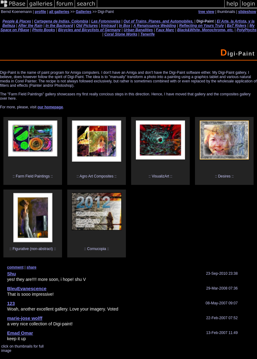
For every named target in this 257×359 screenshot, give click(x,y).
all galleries (59, 12)
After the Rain (30, 25)
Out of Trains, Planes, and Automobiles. (158, 21)
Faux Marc (165, 30)
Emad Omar (20, 333)
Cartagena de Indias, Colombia (61, 21)
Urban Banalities (138, 30)
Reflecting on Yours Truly (201, 25)
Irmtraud (108, 25)
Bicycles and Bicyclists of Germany (89, 30)
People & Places (16, 21)
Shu (11, 273)
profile (40, 12)
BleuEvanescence (27, 288)
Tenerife (147, 34)
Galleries (83, 12)
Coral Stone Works (120, 34)
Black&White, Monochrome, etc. (205, 30)
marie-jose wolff (24, 318)
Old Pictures (87, 25)
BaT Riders (236, 25)
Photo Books (43, 30)
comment (15, 267)
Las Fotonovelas (106, 21)
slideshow (247, 12)
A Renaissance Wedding (154, 25)
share (31, 267)
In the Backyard (59, 25)
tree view (206, 12)
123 (11, 303)
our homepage (50, 107)
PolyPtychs (247, 30)
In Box (125, 25)
